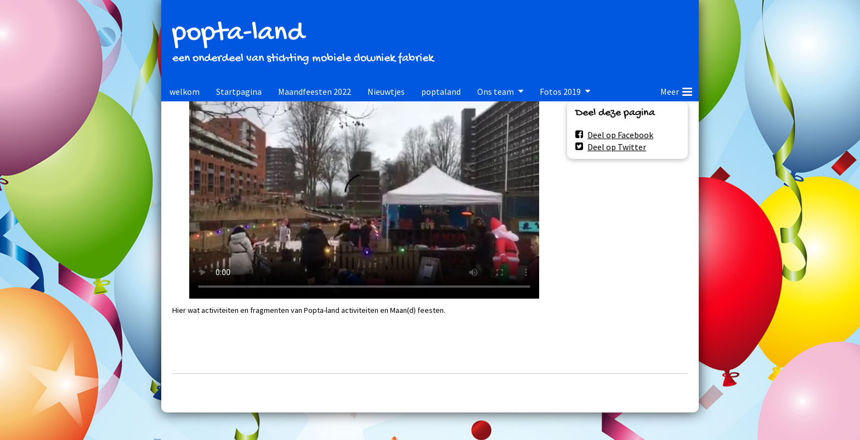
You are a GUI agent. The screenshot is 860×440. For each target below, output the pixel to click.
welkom (184, 91)
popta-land (238, 33)
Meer (676, 90)
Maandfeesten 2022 (314, 91)
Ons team (495, 91)
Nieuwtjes (386, 91)
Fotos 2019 (560, 91)
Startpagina (239, 91)
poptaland (441, 91)
